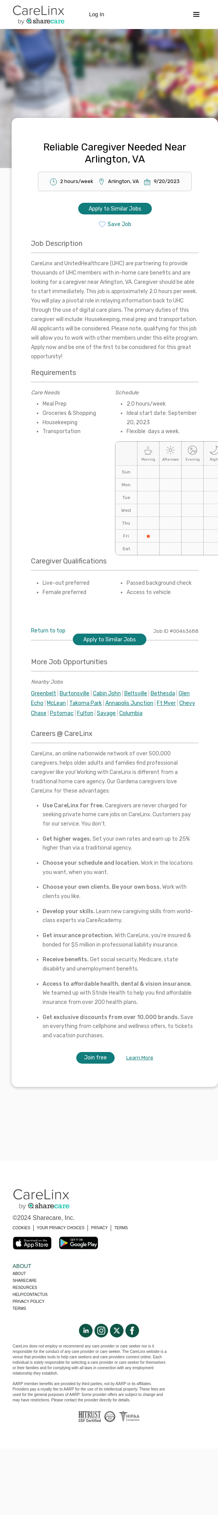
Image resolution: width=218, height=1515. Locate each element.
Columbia (130, 713)
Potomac (62, 713)
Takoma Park (85, 703)
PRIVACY (99, 1228)
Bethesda (163, 693)
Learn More (139, 1058)
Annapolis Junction (129, 703)
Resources (25, 1287)
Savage (106, 713)
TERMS (121, 1228)
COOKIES (22, 1228)
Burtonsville (74, 693)
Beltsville (135, 693)
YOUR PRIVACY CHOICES (60, 1228)
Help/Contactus (30, 1294)
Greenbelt (43, 693)
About (19, 1273)
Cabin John (107, 693)
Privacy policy (29, 1301)
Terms (19, 1308)
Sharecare (25, 1280)
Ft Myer (166, 703)
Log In (96, 14)
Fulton (85, 713)
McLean (56, 703)
